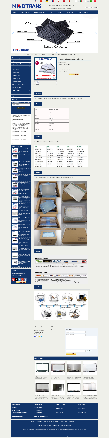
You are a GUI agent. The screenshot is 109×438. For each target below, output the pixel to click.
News (51, 12)
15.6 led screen (38, 412)
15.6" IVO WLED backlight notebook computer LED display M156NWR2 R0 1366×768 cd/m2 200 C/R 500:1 (24, 207)
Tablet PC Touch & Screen (18, 84)
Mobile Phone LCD (17, 93)
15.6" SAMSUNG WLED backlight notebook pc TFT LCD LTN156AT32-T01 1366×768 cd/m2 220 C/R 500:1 (23, 242)
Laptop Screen (23, 54)
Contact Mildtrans (84, 12)
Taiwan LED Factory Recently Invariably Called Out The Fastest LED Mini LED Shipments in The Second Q (21, 125)
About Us (14, 409)
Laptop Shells (15, 72)
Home (15, 12)
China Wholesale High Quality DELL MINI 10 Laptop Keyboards (24, 170)
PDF (40, 333)
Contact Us (39, 421)
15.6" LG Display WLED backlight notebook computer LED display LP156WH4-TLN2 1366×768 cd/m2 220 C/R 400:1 (24, 249)
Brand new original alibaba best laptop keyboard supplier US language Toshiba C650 (24, 184)
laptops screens (47, 326)
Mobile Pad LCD (16, 90)
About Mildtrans (25, 12)
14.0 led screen (38, 410)
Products (56, 421)
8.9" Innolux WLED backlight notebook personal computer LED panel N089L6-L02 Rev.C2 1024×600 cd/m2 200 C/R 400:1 (24, 199)
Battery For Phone (16, 87)
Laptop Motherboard (17, 81)
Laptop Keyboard (16, 64)
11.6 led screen (38, 409)
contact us (14, 407)
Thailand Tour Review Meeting (19, 412)
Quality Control (16, 410)
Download (71, 421)
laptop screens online (56, 326)
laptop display (40, 326)
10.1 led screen (38, 407)
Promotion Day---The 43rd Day (19, 139)
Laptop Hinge (15, 96)
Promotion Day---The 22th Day (19, 135)
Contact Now (21, 282)
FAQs (59, 12)
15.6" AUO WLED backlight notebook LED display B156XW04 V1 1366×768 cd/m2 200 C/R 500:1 (23, 150)
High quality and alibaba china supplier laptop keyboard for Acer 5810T (23, 177)
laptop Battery (15, 66)
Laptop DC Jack (16, 75)
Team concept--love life (18, 119)
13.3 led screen (30, 54)
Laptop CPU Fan (16, 78)
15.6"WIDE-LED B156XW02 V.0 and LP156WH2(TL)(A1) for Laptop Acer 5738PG (20, 129)
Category (16, 54)
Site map (50, 421)
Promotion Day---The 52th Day (19, 131)
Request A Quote (70, 12)
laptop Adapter (15, 69)
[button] (96, 33)
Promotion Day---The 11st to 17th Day (21, 143)
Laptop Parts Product (39, 12)
